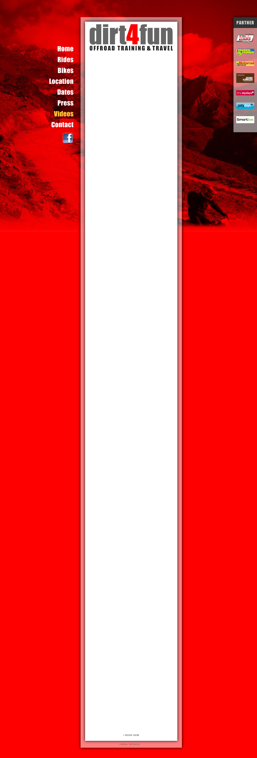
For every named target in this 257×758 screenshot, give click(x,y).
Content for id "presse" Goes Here (65, 103)
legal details (130, 744)
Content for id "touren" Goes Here (65, 59)
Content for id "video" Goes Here (65, 114)
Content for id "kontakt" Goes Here (65, 124)
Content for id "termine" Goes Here (65, 92)
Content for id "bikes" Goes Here (65, 70)
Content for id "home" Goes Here (65, 48)
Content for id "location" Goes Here (65, 81)
